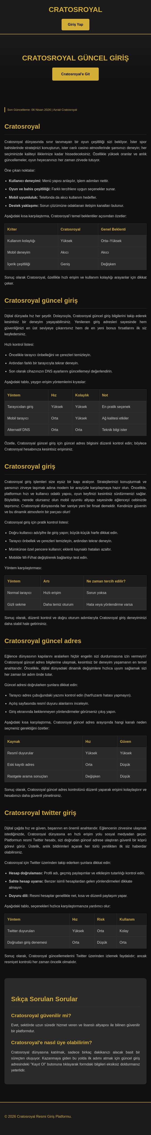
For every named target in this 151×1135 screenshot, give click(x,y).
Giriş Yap (75, 24)
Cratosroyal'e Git (75, 74)
